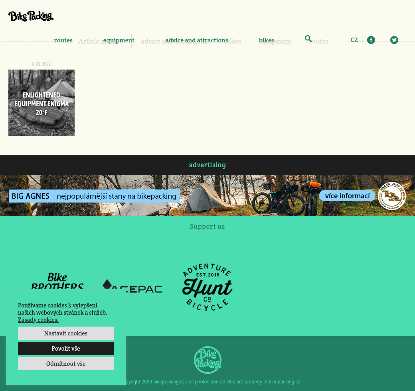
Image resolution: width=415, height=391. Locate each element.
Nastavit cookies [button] (65, 333)
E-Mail (406, 40)
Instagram (383, 40)
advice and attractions (196, 40)
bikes (266, 40)
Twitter (394, 40)
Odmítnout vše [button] (66, 363)
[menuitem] (354, 39)
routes (63, 40)
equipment (118, 40)
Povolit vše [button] (65, 348)
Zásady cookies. (38, 319)
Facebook (371, 40)
